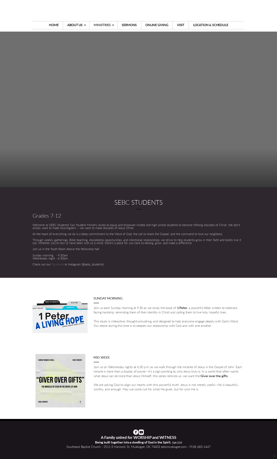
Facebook (58, 264)
